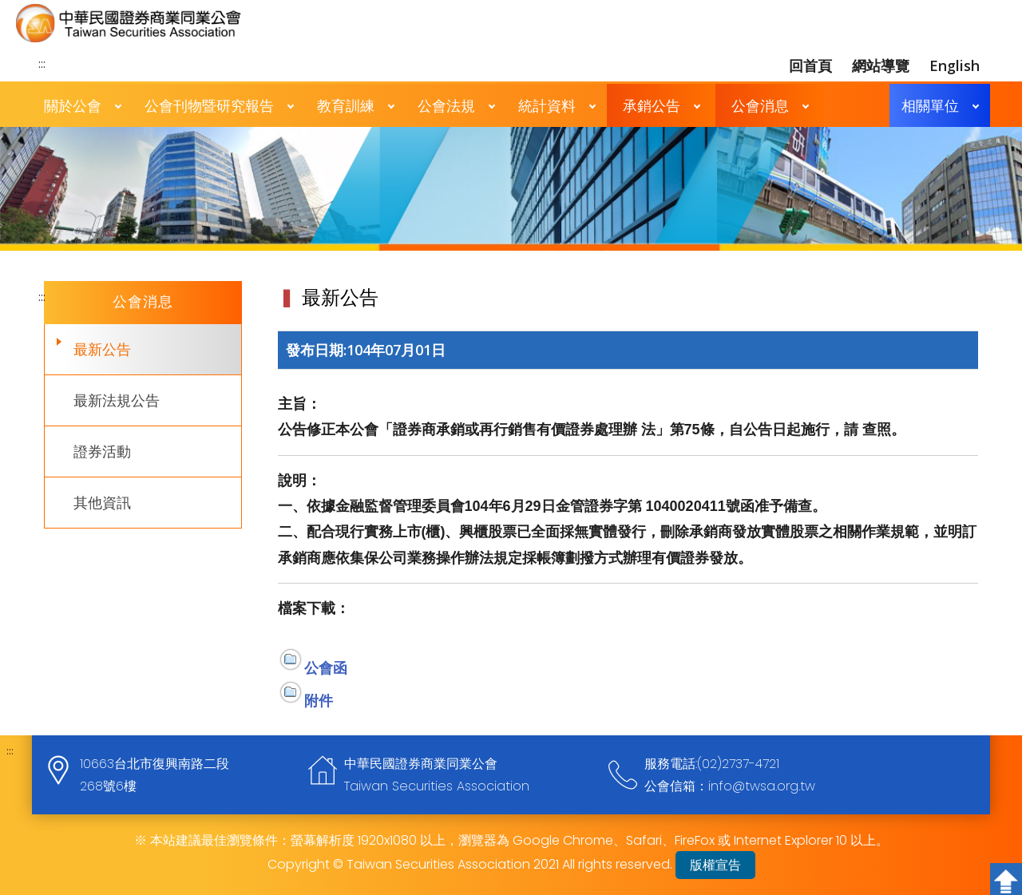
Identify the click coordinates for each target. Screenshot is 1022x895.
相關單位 (930, 105)
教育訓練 (345, 105)
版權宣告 (715, 865)
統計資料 (547, 105)
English (954, 65)
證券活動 (102, 451)
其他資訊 (102, 502)
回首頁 (810, 65)
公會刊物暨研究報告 (209, 105)
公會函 (325, 667)
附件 (318, 700)
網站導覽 (880, 65)
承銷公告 (651, 105)
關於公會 (72, 105)
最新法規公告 (116, 400)
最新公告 (102, 348)
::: (42, 63)
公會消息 (760, 105)
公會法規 (446, 105)
